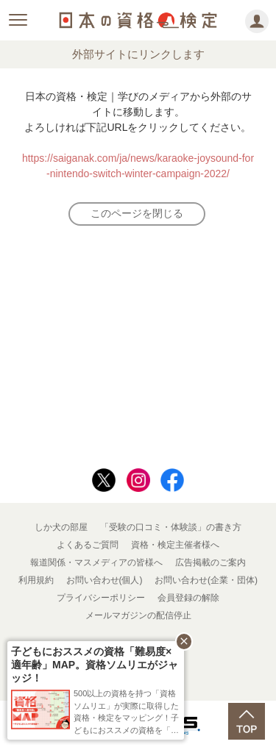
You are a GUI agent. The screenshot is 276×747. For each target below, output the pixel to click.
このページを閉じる (137, 213)
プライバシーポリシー (101, 598)
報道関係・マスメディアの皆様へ (96, 562)
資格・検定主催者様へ (175, 545)
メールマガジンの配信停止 (138, 615)
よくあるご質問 (87, 545)
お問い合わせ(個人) (104, 580)
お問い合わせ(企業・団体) (206, 580)
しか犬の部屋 (61, 527)
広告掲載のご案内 (210, 562)
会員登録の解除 (188, 598)
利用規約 (36, 580)
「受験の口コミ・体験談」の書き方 (170, 527)
